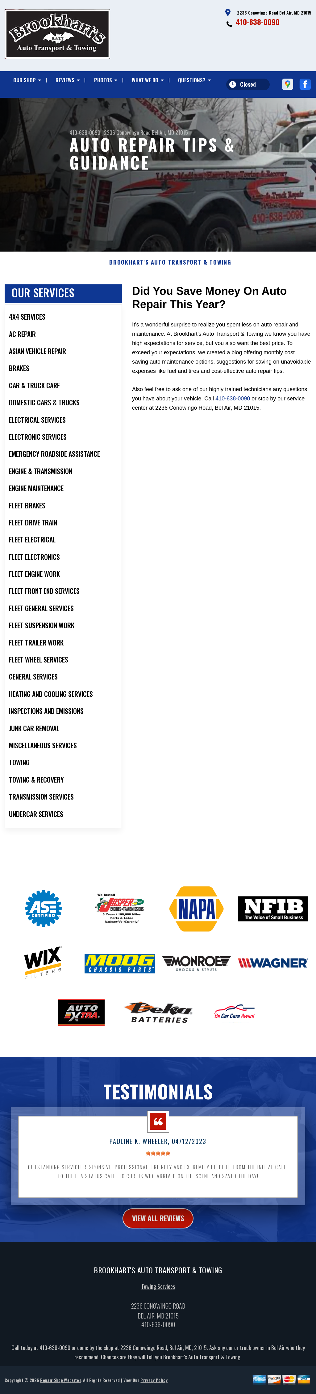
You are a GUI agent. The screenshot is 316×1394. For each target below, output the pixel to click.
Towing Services (158, 1292)
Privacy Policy (153, 1386)
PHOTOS (103, 80)
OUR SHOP (24, 80)
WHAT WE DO (145, 80)
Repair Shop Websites (60, 1386)
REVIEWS (65, 80)
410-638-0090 (258, 21)
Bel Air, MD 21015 (170, 132)
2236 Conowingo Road (127, 132)
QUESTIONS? (192, 80)
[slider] (158, 1159)
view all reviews (158, 1224)
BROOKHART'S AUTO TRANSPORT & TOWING (170, 268)
